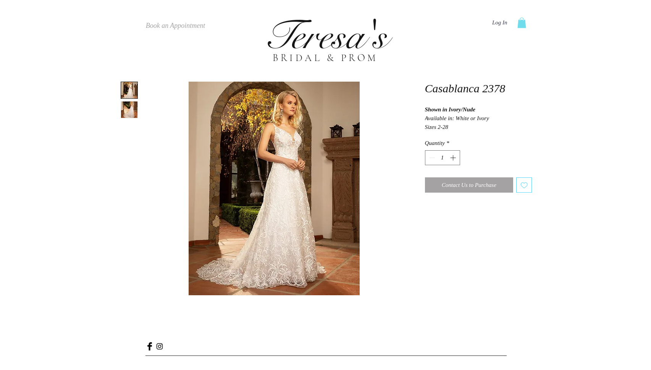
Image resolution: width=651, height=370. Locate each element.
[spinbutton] (442, 158)
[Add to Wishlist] (524, 185)
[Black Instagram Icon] (159, 346)
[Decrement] (431, 158)
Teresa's (325, 36)
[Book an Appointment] (176, 26)
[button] (521, 23)
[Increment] (454, 158)
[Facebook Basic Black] (149, 346)
